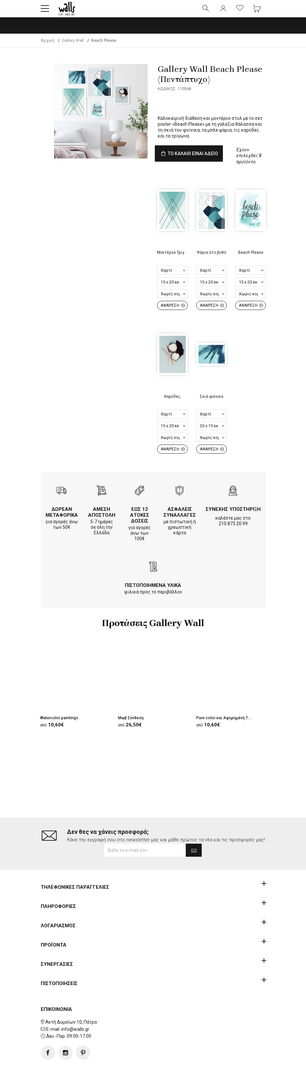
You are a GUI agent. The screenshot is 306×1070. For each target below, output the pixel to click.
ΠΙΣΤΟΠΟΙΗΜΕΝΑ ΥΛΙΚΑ (153, 597)
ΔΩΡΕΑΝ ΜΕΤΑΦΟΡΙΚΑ (62, 523)
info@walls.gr (75, 1008)
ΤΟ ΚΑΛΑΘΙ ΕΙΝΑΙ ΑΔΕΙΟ (200, 160)
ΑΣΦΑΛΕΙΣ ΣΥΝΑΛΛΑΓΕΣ (180, 523)
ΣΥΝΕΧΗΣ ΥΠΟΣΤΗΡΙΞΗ (233, 521)
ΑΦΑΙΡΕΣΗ (173, 317)
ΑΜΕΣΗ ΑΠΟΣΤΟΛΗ (101, 523)
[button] (45, 11)
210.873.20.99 (233, 535)
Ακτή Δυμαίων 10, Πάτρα (71, 1001)
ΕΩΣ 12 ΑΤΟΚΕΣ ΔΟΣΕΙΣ (139, 526)
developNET (207, 1061)
